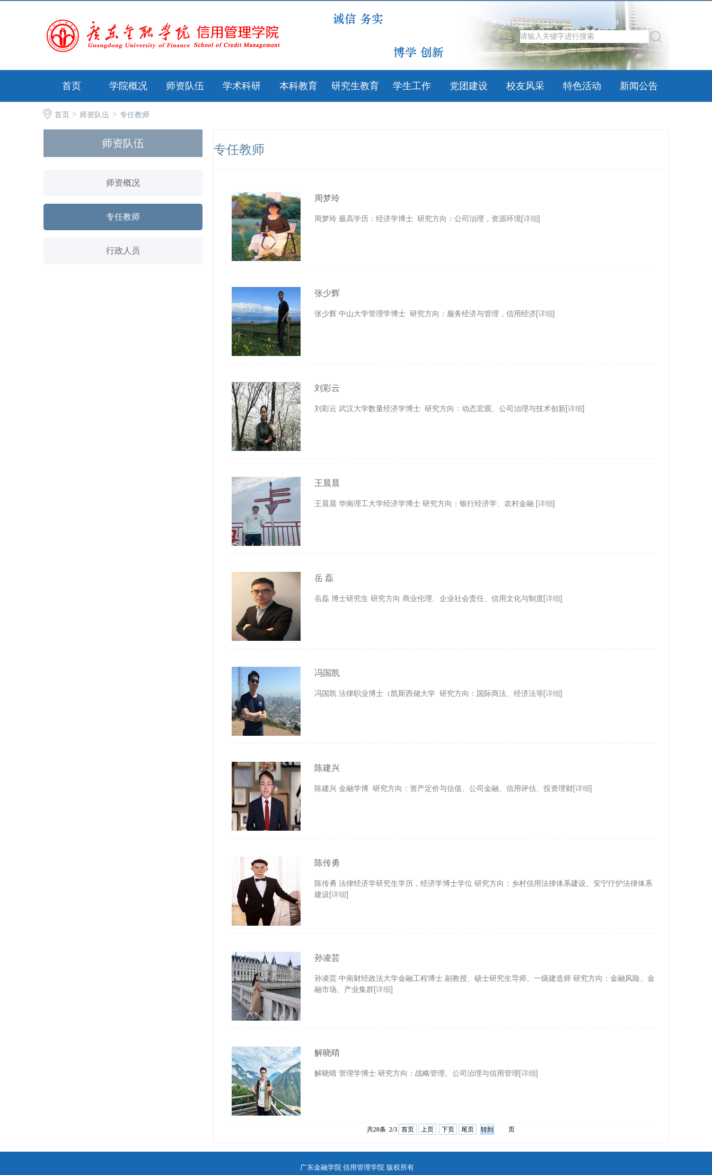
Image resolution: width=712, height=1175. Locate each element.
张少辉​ (327, 293)
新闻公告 (639, 86)
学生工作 (412, 86)
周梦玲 (327, 198)
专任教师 (135, 114)
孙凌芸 (327, 957)
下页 (448, 1129)
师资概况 (123, 182)
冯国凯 (327, 672)
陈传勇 (327, 862)
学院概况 (128, 86)
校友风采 (525, 86)
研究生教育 (355, 86)
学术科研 (242, 86)
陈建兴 (327, 767)
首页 (71, 86)
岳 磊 (323, 577)
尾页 (467, 1129)
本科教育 (298, 86)
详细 (530, 218)
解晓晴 (327, 1052)
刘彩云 (327, 388)
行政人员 (123, 250)
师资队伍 (185, 86)
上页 (427, 1129)
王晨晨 (327, 483)
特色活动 (582, 86)
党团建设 (469, 86)
